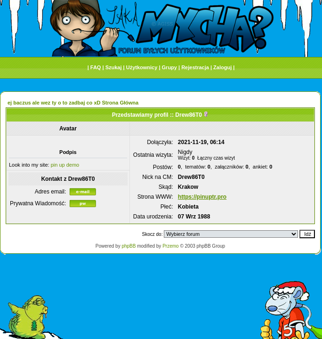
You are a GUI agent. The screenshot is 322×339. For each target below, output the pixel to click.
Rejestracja (195, 67)
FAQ (95, 67)
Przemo (170, 246)
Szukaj (113, 67)
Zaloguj (222, 67)
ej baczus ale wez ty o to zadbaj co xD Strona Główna (73, 102)
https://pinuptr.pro (202, 197)
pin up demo (65, 165)
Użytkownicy (142, 67)
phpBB (128, 246)
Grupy (169, 67)
